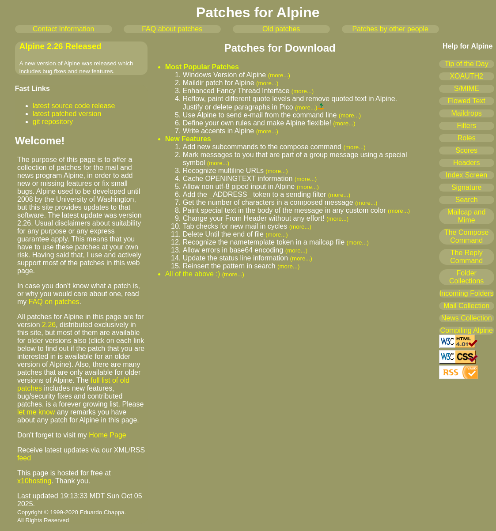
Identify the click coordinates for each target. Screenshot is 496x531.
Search (466, 199)
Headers (466, 162)
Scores (466, 150)
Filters (466, 125)
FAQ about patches (172, 29)
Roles (467, 138)
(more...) (279, 75)
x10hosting (34, 481)
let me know (36, 412)
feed (24, 458)
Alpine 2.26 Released (60, 46)
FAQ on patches (54, 301)
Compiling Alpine (466, 330)
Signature (466, 187)
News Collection (466, 318)
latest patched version (67, 113)
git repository (53, 121)
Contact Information (64, 29)
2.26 (49, 324)
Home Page (107, 435)
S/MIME (466, 88)
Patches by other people (390, 29)
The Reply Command (466, 256)
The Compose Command (466, 236)
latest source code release (74, 105)
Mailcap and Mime (466, 216)
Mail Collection (466, 305)
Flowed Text (466, 101)
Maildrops (466, 113)
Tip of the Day (466, 64)
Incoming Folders (466, 293)
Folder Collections (466, 277)
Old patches (281, 29)
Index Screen (466, 175)
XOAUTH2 (466, 76)
